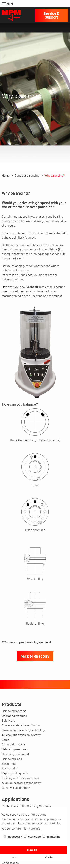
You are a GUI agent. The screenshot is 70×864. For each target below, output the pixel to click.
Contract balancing (27, 175)
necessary (13, 836)
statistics (32, 836)
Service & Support (51, 15)
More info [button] (34, 828)
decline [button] (49, 857)
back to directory (35, 656)
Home (6, 175)
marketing (51, 836)
